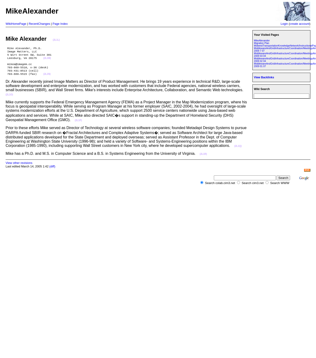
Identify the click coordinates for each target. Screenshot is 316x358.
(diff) (52, 170)
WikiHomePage (16, 23)
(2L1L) (56, 40)
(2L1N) (46, 78)
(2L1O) (9, 98)
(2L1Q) (238, 149)
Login (284, 23)
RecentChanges (39, 23)
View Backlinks (264, 77)
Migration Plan (261, 43)
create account (299, 23)
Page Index (60, 23)
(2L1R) (203, 157)
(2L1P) (78, 124)
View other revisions (19, 166)
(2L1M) (47, 60)
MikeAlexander (262, 40)
